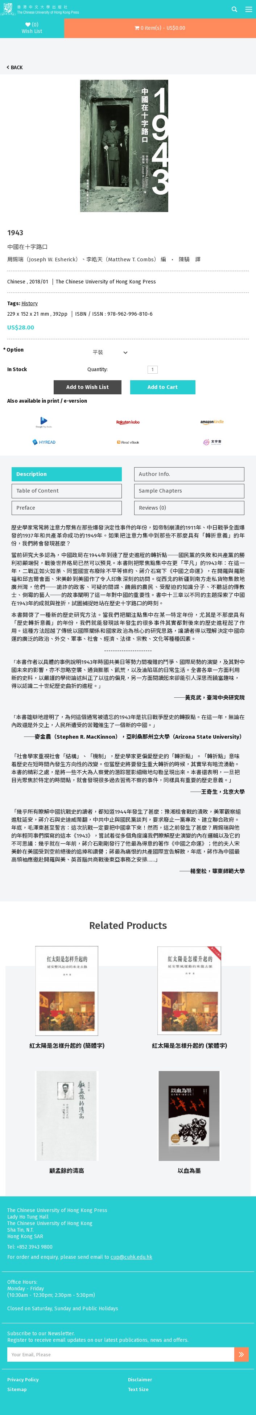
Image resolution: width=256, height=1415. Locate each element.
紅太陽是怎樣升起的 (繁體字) (189, 1045)
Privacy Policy (23, 1379)
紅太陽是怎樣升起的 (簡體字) (66, 1045)
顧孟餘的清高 (66, 1170)
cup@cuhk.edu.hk (131, 1257)
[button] (160, 28)
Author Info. (154, 474)
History (29, 303)
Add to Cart (163, 387)
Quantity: (97, 369)
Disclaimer (140, 1379)
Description (31, 474)
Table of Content (37, 490)
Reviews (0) (152, 508)
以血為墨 (189, 1170)
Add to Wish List (87, 387)
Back (16, 68)
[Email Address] (120, 1354)
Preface (25, 508)
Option (15, 350)
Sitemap (17, 1389)
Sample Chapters (160, 490)
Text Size (138, 1389)
